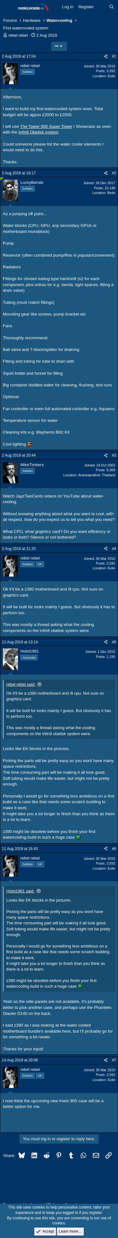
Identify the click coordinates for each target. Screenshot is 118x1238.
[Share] (106, 56)
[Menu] (8, 7)
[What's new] (101, 7)
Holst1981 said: (20, 891)
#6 (114, 849)
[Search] (111, 7)
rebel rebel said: (21, 684)
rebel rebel (18, 35)
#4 (114, 549)
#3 (114, 455)
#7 (114, 1060)
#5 (114, 642)
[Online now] (2, 179)
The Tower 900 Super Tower (46, 126)
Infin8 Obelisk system (39, 132)
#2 (114, 173)
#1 (114, 56)
